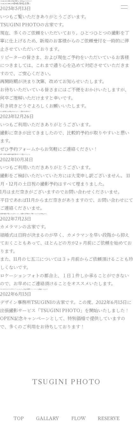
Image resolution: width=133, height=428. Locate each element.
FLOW (78, 418)
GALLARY (47, 418)
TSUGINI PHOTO (30, 3)
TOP (18, 418)
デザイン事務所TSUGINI (26, 302)
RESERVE (109, 418)
